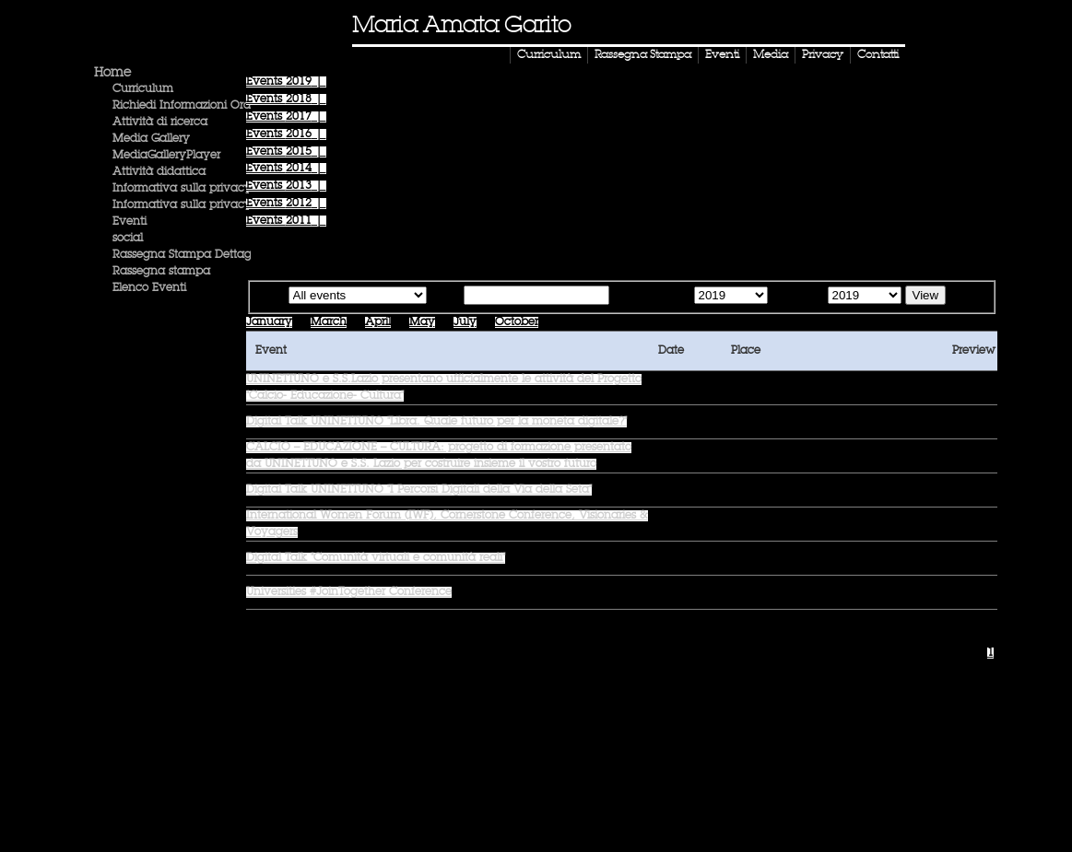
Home (112, 72)
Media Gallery (151, 139)
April (378, 322)
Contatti (878, 55)
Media (770, 55)
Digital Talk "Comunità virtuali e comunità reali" (375, 558)
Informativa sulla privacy (182, 188)
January (269, 322)
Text (449, 296)
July (465, 322)
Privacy (822, 55)
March (329, 322)
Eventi (722, 55)
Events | (286, 82)
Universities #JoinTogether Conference (349, 592)
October (516, 322)
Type (271, 296)
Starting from (650, 296)
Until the (796, 296)
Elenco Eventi (149, 288)
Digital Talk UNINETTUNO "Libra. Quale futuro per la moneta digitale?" (436, 421)
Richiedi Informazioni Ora (181, 105)
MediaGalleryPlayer (166, 155)
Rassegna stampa (161, 271)
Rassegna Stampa (643, 55)
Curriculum (549, 55)
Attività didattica (159, 172)
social (127, 238)
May (422, 322)
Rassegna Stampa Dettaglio (188, 255)
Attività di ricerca (159, 122)
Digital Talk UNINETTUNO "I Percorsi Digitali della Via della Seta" (419, 490)
